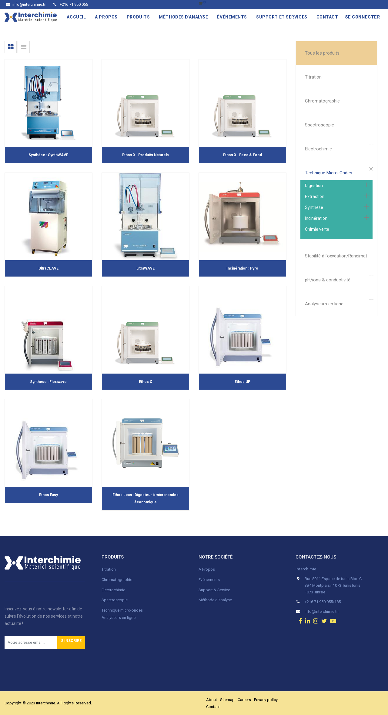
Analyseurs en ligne (324, 304)
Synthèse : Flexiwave (48, 382)
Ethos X (145, 382)
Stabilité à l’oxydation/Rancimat (336, 256)
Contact (213, 706)
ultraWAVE (145, 268)
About (211, 699)
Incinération (316, 218)
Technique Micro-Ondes (328, 173)
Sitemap (227, 699)
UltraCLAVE (48, 268)
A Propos (207, 569)
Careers (244, 699)
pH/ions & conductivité (327, 280)
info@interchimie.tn (26, 4)
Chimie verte (317, 229)
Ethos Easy (48, 495)
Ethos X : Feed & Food (242, 155)
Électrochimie (113, 590)
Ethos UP (242, 382)
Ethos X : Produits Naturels (145, 155)
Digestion (314, 185)
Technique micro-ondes (122, 610)
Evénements (209, 579)
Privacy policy (266, 699)
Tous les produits (322, 53)
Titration (313, 77)
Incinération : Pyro (242, 268)
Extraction (314, 196)
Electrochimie (318, 149)
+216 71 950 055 (70, 4)
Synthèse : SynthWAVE (48, 155)
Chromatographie (322, 101)
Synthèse (314, 207)
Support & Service (214, 590)
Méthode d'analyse (215, 600)
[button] (71, 642)
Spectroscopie (319, 125)
